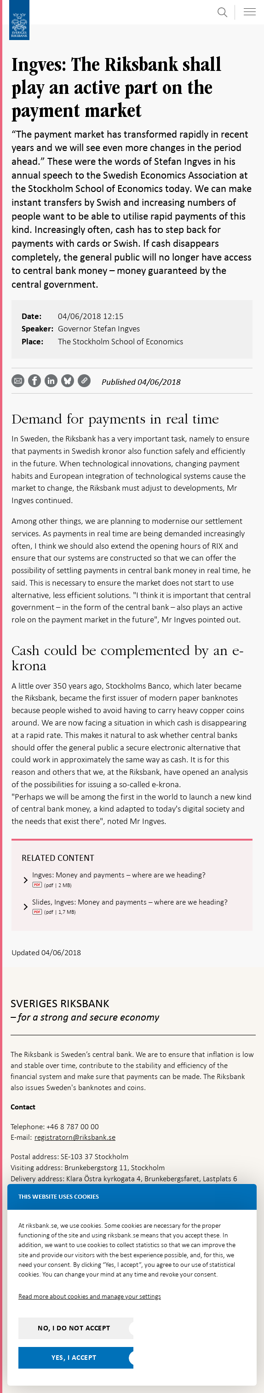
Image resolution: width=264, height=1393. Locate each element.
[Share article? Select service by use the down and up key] (52, 380)
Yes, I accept (74, 1357)
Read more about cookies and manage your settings (89, 1296)
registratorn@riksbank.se (74, 1137)
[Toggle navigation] (249, 11)
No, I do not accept (74, 1328)
